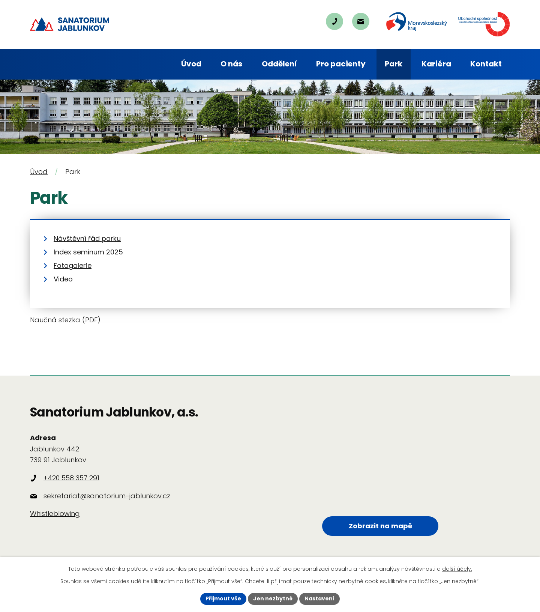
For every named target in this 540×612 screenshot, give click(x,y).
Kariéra (436, 64)
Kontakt (486, 64)
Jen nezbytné (272, 598)
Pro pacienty (341, 64)
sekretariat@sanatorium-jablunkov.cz (107, 496)
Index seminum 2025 (88, 252)
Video (63, 279)
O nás (231, 64)
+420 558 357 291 (71, 478)
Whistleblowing (55, 513)
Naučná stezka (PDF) (65, 320)
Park (393, 64)
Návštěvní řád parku (87, 238)
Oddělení (279, 64)
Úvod (191, 64)
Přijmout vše (223, 598)
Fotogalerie (73, 265)
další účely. (457, 569)
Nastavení (319, 598)
